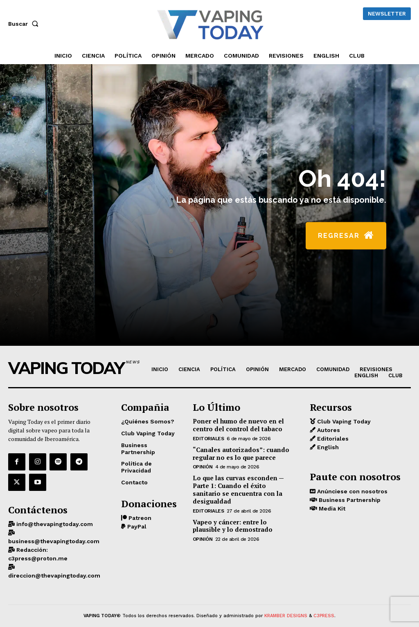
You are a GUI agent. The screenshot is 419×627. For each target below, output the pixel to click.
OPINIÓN (203, 465)
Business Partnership (349, 498)
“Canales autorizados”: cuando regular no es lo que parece (236, 451)
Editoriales (208, 437)
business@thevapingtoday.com (53, 533)
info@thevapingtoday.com (54, 516)
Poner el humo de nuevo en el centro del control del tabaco (234, 424)
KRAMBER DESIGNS (285, 608)
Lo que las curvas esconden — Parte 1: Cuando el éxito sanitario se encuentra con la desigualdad (243, 483)
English (327, 446)
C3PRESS (323, 608)
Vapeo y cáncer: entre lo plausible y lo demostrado (242, 513)
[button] (25, 23)
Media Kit (331, 507)
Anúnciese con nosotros (351, 490)
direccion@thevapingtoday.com (54, 567)
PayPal (136, 525)
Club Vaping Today (343, 421)
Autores (327, 429)
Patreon (139, 516)
